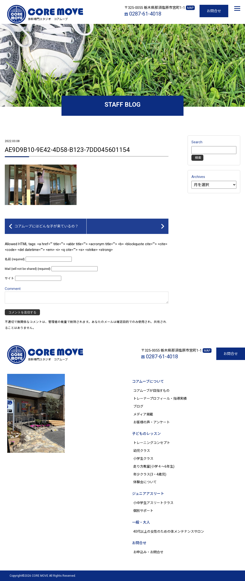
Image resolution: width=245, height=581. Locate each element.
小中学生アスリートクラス (153, 503)
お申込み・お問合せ (148, 552)
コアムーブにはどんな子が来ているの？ (46, 226)
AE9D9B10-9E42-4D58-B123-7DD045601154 (67, 149)
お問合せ (214, 11)
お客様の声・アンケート (151, 422)
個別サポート (143, 511)
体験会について (145, 482)
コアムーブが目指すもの (151, 391)
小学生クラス (143, 458)
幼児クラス (141, 451)
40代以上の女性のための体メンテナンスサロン (168, 531)
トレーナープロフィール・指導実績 (160, 398)
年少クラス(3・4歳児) (149, 474)
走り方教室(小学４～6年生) (155, 466)
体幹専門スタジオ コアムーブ (48, 19)
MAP (190, 8)
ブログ (138, 406)
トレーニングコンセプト (151, 443)
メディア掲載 (143, 414)
